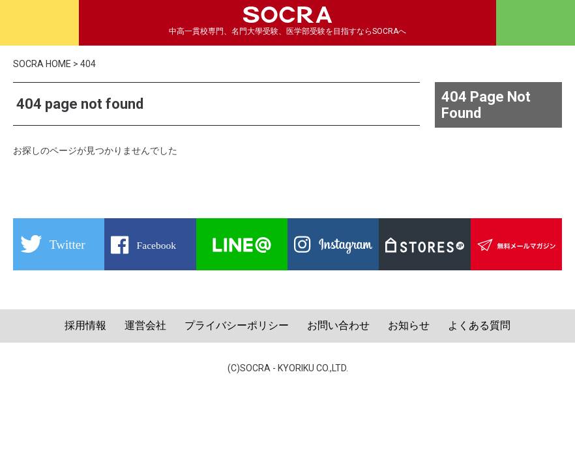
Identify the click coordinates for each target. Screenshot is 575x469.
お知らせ (409, 325)
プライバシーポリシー (236, 325)
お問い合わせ (338, 325)
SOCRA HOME (42, 64)
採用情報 (85, 325)
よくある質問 (479, 325)
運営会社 (145, 325)
